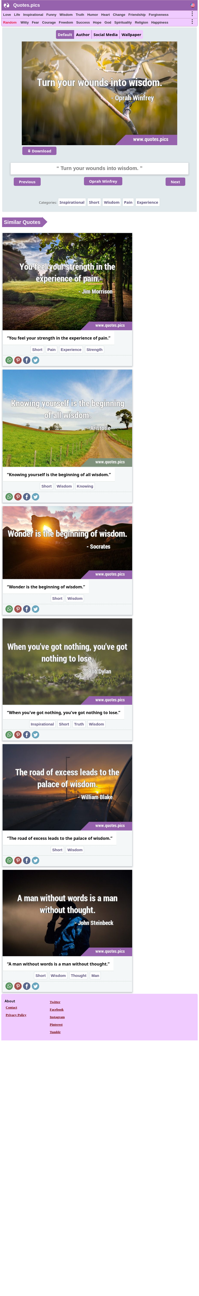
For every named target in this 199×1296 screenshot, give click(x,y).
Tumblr (55, 1032)
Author (82, 34)
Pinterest (56, 1024)
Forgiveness (159, 15)
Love (7, 15)
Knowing (85, 486)
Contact (11, 1007)
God (107, 22)
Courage (49, 22)
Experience (147, 202)
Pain (128, 202)
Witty (24, 22)
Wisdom (66, 15)
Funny (51, 15)
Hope (97, 22)
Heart (105, 15)
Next (175, 181)
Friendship (137, 15)
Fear (35, 22)
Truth (80, 15)
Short (94, 202)
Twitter (55, 1002)
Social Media (106, 34)
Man (95, 975)
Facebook (56, 1009)
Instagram (57, 1017)
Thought (78, 975)
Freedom (66, 22)
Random (10, 22)
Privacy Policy (16, 1015)
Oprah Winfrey (103, 181)
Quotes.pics (26, 5)
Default (65, 34)
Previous (27, 181)
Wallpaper (131, 34)
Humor (92, 15)
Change (119, 15)
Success (83, 22)
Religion (141, 22)
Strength (95, 349)
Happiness (159, 22)
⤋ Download (39, 150)
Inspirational (33, 15)
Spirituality (123, 22)
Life (17, 15)
